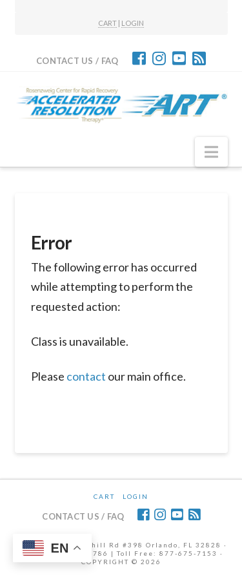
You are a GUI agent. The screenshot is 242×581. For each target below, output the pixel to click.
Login (135, 496)
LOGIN (132, 23)
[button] (211, 152)
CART (107, 23)
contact (86, 376)
